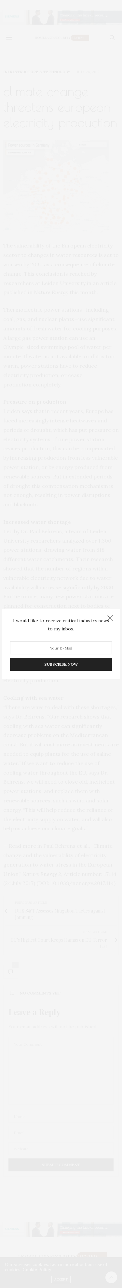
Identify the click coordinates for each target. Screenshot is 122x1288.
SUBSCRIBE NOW (61, 664)
